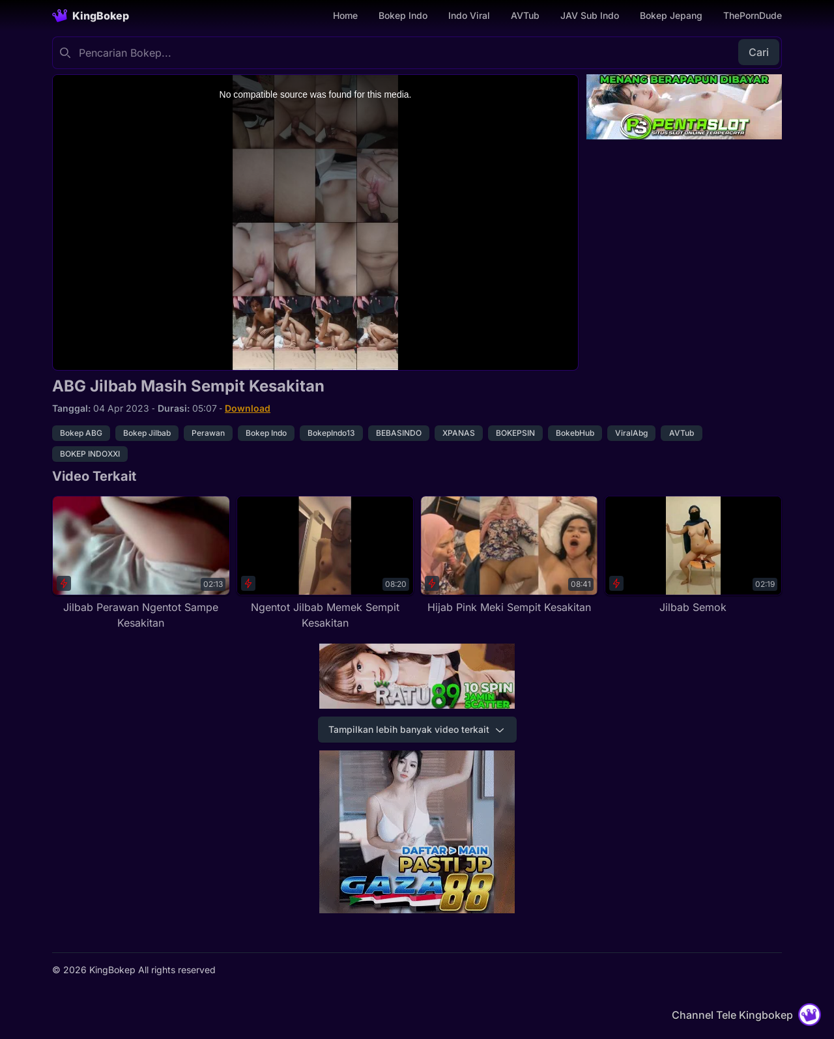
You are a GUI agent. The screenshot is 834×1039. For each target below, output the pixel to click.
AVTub (525, 15)
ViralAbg (631, 433)
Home (345, 15)
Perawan (208, 433)
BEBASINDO (399, 433)
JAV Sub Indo (589, 15)
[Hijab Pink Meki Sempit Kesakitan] (509, 555)
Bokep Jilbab (147, 433)
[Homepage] (90, 15)
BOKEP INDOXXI (90, 454)
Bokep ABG (81, 433)
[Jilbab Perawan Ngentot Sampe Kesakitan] (141, 563)
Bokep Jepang (671, 15)
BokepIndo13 (331, 433)
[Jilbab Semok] (694, 555)
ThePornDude (752, 15)
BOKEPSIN (515, 433)
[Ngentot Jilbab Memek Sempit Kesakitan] (325, 563)
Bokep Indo (403, 15)
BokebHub (575, 433)
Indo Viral (469, 15)
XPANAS (458, 433)
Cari (759, 52)
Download (247, 408)
